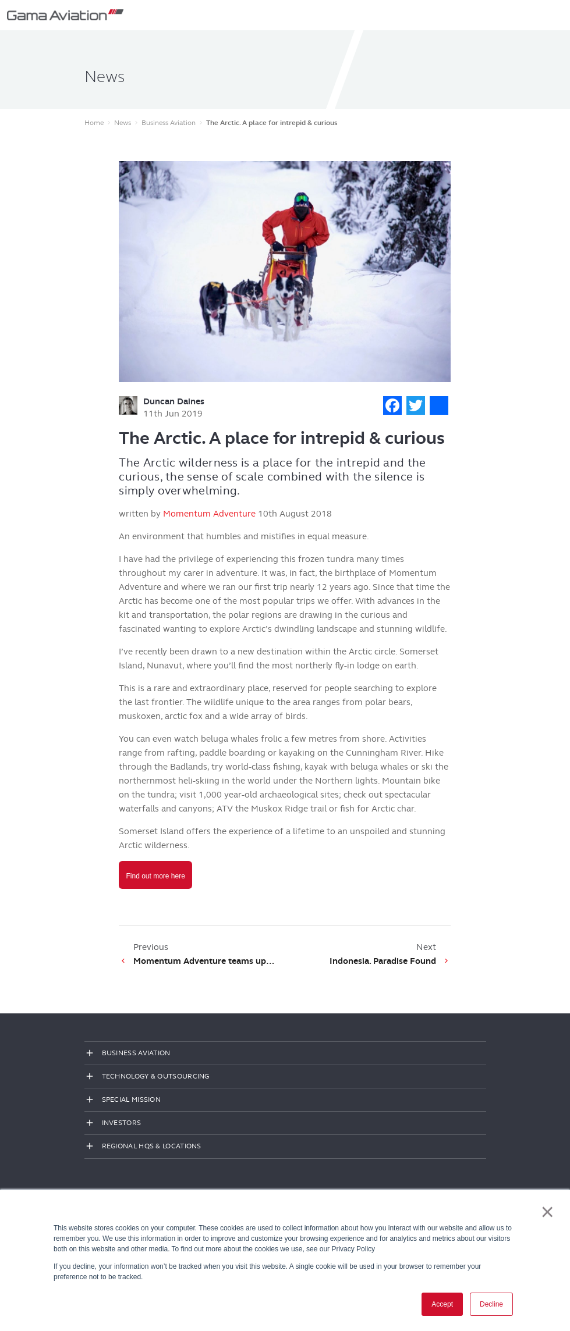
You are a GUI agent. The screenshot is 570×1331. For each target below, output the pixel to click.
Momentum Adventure (209, 513)
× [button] (547, 1212)
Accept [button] (442, 1304)
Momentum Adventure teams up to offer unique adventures (204, 961)
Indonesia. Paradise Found (383, 961)
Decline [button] (491, 1304)
